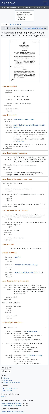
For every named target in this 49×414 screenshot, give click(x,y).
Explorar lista (6, 380)
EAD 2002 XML (6, 391)
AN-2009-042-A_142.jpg (34, 355)
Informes (5, 378)
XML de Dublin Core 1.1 (9, 388)
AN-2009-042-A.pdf (33, 331)
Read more (20, 141)
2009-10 (17, 257)
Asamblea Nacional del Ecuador (24, 119)
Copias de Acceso (10, 327)
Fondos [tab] (5, 24)
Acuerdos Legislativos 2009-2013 (25, 272)
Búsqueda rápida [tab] (16, 24)
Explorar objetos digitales (10, 382)
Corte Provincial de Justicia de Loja (26, 265)
